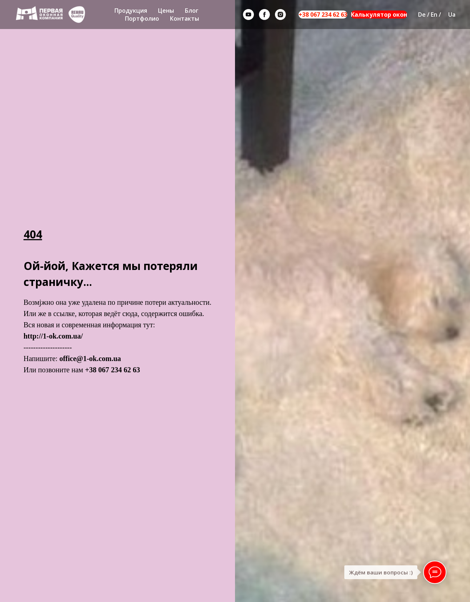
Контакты (184, 18)
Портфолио (142, 18)
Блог (191, 11)
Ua (451, 15)
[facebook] (264, 14)
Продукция (130, 11)
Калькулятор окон (379, 15)
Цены (166, 11)
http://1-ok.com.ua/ (53, 336)
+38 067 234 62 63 (323, 15)
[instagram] (280, 14)
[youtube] (248, 14)
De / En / (429, 15)
